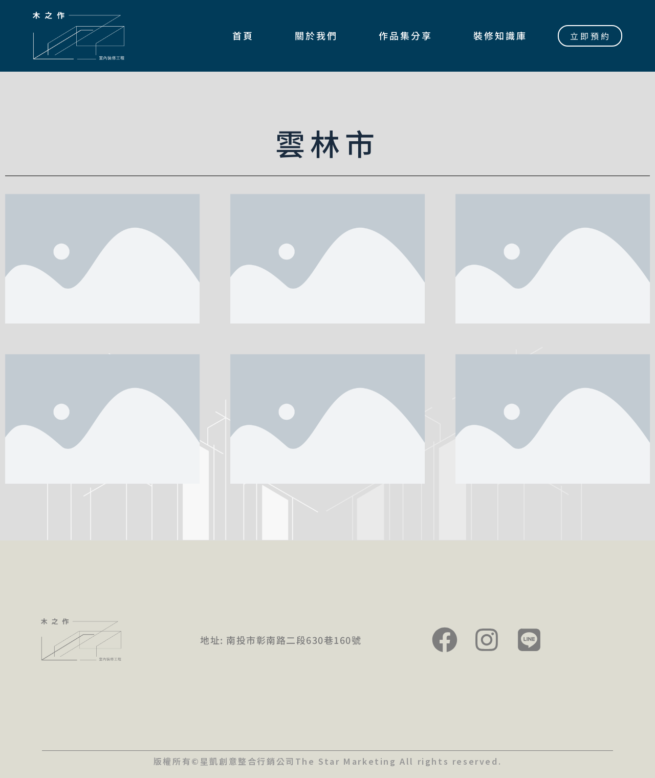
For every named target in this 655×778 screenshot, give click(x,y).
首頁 (243, 35)
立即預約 (590, 36)
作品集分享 (405, 35)
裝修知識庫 (500, 35)
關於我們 (316, 35)
